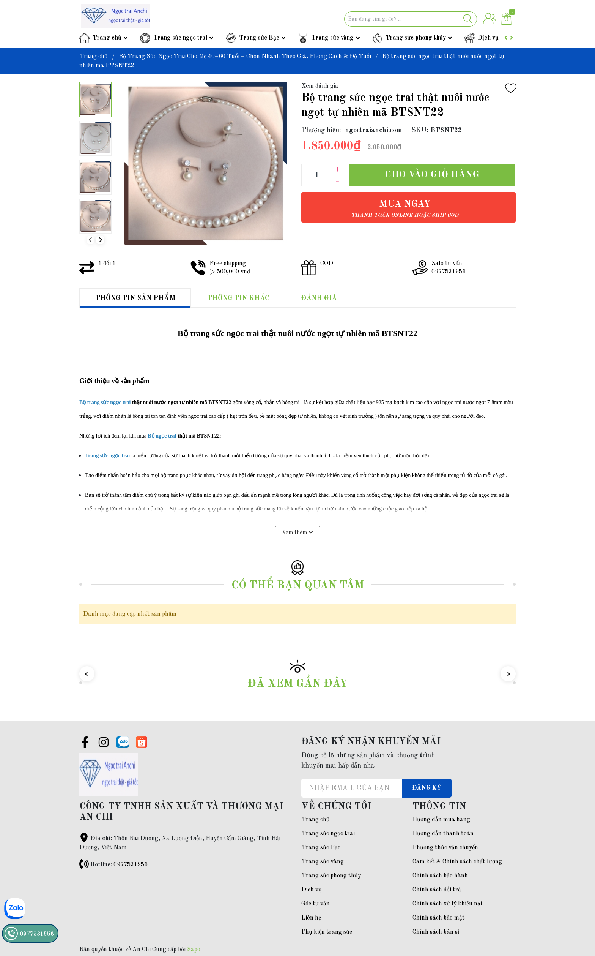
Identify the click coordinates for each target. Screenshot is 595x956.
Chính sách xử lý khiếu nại (447, 904)
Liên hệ (311, 918)
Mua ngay (404, 208)
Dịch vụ (488, 38)
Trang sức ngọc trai (180, 38)
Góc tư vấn (315, 904)
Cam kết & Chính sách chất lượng (457, 862)
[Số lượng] (316, 175)
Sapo (193, 950)
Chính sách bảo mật (438, 918)
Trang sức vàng (332, 38)
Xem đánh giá (319, 86)
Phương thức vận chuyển (445, 848)
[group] (205, 163)
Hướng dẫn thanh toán (443, 834)
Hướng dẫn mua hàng (441, 820)
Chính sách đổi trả (436, 890)
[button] (100, 240)
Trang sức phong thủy (416, 38)
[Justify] (468, 19)
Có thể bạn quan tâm (297, 585)
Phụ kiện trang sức (326, 932)
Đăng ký (426, 788)
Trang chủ (107, 38)
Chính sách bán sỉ (435, 932)
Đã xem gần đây (297, 683)
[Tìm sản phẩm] (410, 19)
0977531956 (130, 865)
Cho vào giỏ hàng (432, 175)
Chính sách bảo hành (440, 876)
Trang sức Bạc (259, 38)
